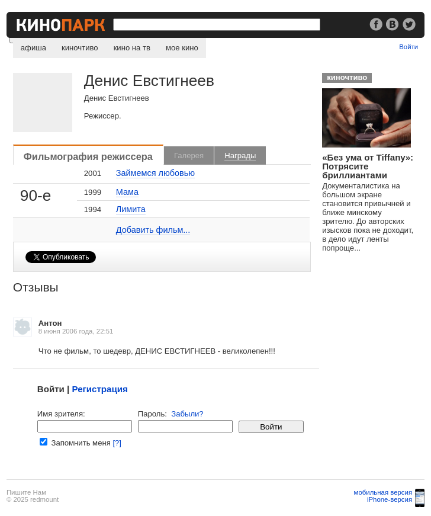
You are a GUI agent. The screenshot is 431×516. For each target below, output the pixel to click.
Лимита (131, 209)
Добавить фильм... (153, 230)
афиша (33, 47)
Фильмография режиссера (88, 156)
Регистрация (99, 389)
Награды (240, 155)
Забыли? (187, 413)
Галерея (189, 155)
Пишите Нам (26, 492)
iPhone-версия (389, 499)
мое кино (182, 47)
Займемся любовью (155, 173)
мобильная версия (383, 492)
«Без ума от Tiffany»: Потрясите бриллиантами (367, 166)
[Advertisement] (375, 305)
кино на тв (132, 47)
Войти (408, 46)
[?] (116, 442)
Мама (127, 192)
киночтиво (80, 47)
